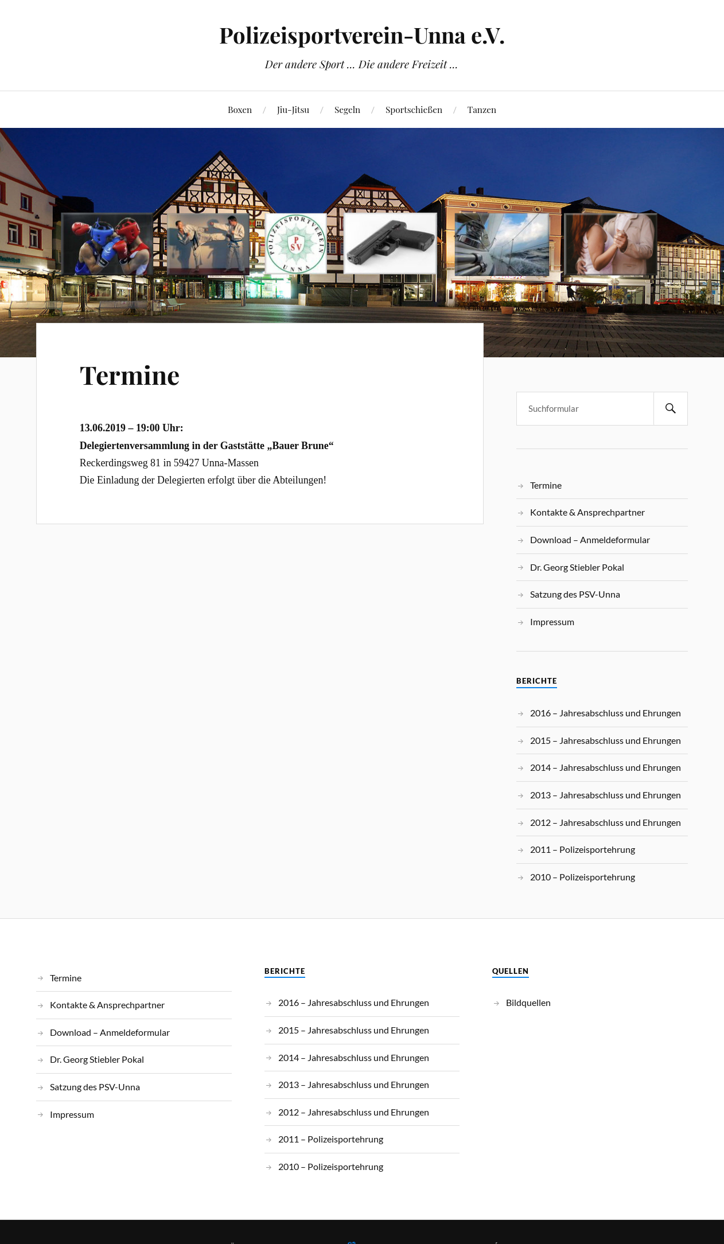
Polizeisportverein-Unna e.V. (362, 34)
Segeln (347, 109)
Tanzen (482, 109)
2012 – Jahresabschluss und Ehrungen (605, 822)
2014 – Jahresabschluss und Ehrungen (605, 767)
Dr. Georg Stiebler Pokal (577, 566)
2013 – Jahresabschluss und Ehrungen (605, 794)
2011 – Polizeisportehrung (582, 849)
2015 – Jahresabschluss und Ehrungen (605, 740)
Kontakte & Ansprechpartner (587, 511)
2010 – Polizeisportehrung (582, 876)
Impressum (552, 621)
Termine (130, 374)
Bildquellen (528, 1002)
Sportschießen (414, 109)
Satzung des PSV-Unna (575, 593)
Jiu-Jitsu (293, 109)
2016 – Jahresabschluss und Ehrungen (605, 712)
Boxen (240, 109)
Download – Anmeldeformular (590, 539)
